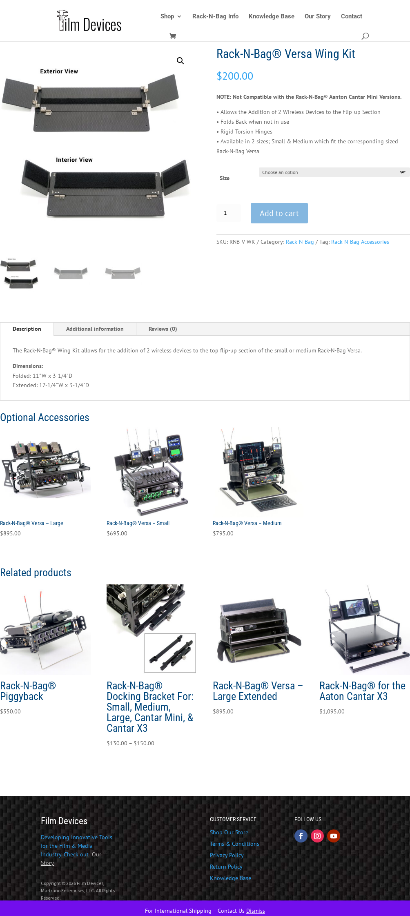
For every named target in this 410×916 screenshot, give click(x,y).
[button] (180, 60)
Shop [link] (167, 16)
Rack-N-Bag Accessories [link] (360, 241)
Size (225, 178)
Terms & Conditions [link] (234, 843)
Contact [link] (351, 16)
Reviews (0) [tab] (163, 328)
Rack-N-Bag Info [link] (215, 16)
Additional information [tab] (95, 328)
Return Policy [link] (226, 866)
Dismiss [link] (255, 910)
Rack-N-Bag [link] (300, 241)
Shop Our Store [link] (229, 832)
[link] (110, 20)
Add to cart (279, 213)
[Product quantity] (228, 213)
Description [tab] (27, 328)
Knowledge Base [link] (271, 16)
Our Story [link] (318, 16)
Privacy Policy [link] (227, 855)
